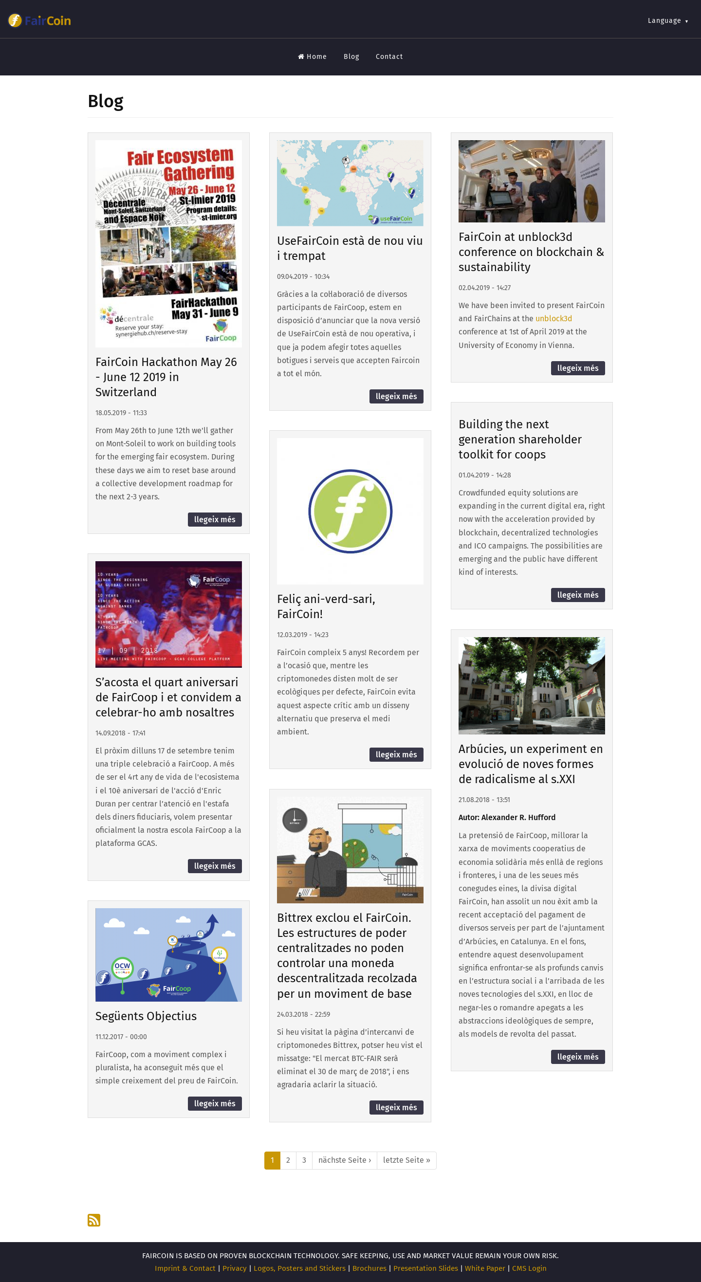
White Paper (485, 1268)
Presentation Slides (425, 1268)
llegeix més (215, 519)
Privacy (234, 1268)
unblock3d (553, 318)
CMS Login (529, 1268)
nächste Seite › (344, 1160)
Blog (351, 57)
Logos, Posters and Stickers (300, 1268)
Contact (389, 57)
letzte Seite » (406, 1160)
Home (312, 57)
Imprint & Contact (185, 1268)
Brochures (369, 1268)
